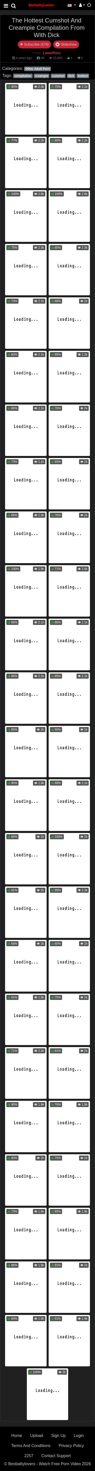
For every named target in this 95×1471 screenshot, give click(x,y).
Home (16, 1435)
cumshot (58, 76)
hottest (83, 76)
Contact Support (56, 1456)
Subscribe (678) (34, 44)
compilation (22, 76)
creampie (41, 76)
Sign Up (58, 1435)
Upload (36, 1435)
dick (71, 76)
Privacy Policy (71, 1446)
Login (79, 1435)
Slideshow (66, 44)
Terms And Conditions (31, 1446)
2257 (28, 1456)
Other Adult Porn (37, 69)
